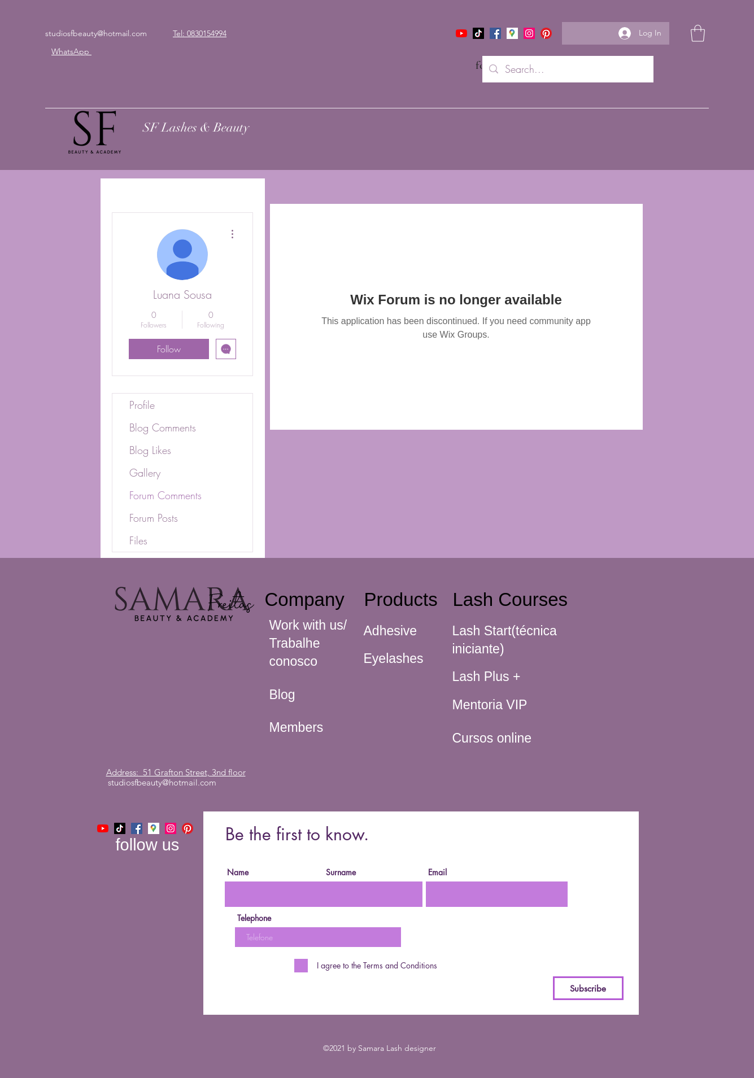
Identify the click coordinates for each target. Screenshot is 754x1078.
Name (238, 872)
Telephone (254, 918)
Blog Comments (162, 427)
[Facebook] (495, 33)
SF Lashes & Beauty (196, 127)
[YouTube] (461, 33)
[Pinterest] (546, 33)
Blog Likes (150, 450)
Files (138, 540)
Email (437, 872)
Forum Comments (165, 495)
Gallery (144, 472)
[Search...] (567, 69)
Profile (142, 405)
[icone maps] (512, 33)
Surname (341, 872)
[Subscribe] (588, 988)
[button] (698, 33)
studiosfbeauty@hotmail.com (96, 33)
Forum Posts (153, 518)
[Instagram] (529, 33)
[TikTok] (478, 33)
